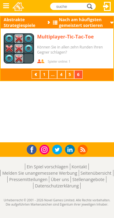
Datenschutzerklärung (57, 186)
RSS (83, 149)
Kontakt (79, 167)
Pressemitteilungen (28, 179)
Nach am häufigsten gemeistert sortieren (81, 22)
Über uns (60, 179)
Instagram (45, 149)
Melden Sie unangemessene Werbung (39, 173)
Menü (6, 6)
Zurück (36, 74)
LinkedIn (71, 149)
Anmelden (107, 6)
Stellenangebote (88, 179)
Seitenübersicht (96, 173)
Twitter (58, 150)
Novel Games (18, 6)
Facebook (33, 148)
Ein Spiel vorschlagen (47, 167)
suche (91, 6)
